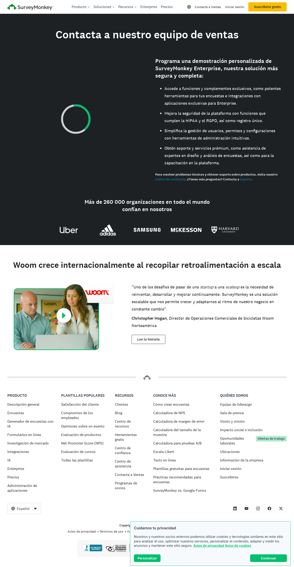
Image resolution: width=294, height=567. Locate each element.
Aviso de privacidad (208, 545)
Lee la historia (148, 339)
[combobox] (24, 508)
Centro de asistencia (170, 179)
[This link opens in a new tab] (235, 508)
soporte (246, 179)
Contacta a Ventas (208, 7)
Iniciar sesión (234, 7)
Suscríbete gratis (267, 7)
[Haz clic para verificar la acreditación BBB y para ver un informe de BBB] (92, 550)
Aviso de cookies (238, 545)
